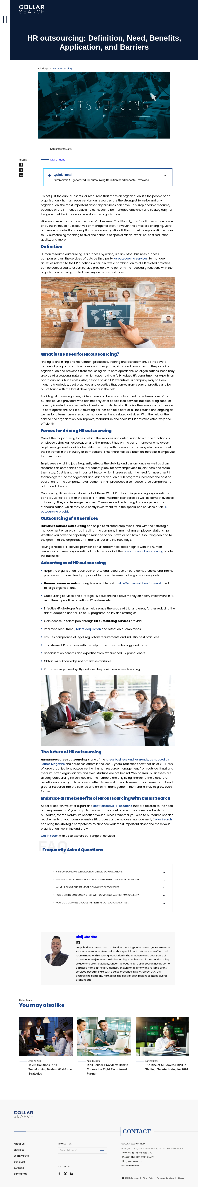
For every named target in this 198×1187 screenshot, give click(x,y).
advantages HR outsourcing (143, 551)
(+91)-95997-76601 (134, 1161)
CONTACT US (20, 1174)
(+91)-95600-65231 (130, 1165)
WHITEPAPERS (21, 1156)
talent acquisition (88, 629)
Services (19, 1150)
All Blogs (43, 68)
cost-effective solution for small (138, 583)
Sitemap (181, 1178)
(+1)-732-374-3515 (138, 1153)
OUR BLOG (19, 1162)
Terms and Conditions (165, 1178)
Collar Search (162, 819)
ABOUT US (19, 1144)
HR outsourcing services (131, 258)
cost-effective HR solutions (112, 806)
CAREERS (19, 1168)
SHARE (23, 160)
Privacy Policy (148, 1178)
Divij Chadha (57, 159)
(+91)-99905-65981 (138, 1157)
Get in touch (50, 836)
